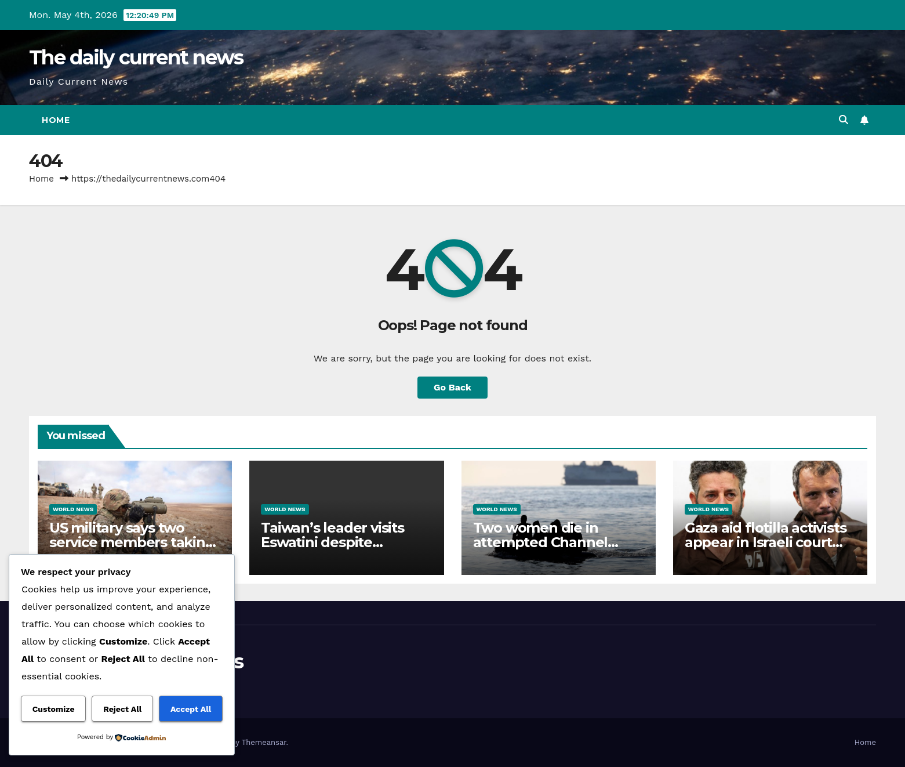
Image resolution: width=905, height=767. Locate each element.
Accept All (190, 709)
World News (73, 509)
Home (56, 120)
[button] (843, 119)
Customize (53, 709)
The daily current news (136, 57)
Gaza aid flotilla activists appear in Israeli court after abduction (765, 542)
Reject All (122, 709)
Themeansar (264, 742)
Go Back (452, 387)
